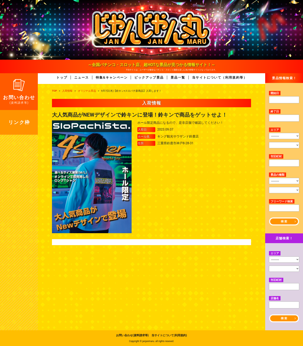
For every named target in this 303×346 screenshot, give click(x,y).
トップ (61, 77)
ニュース (81, 77)
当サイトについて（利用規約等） (219, 77)
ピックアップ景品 (149, 77)
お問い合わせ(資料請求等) (132, 335)
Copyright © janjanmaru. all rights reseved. (151, 341)
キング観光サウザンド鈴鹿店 (178, 136)
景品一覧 (178, 77)
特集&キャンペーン (112, 77)
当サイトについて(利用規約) (169, 335)
